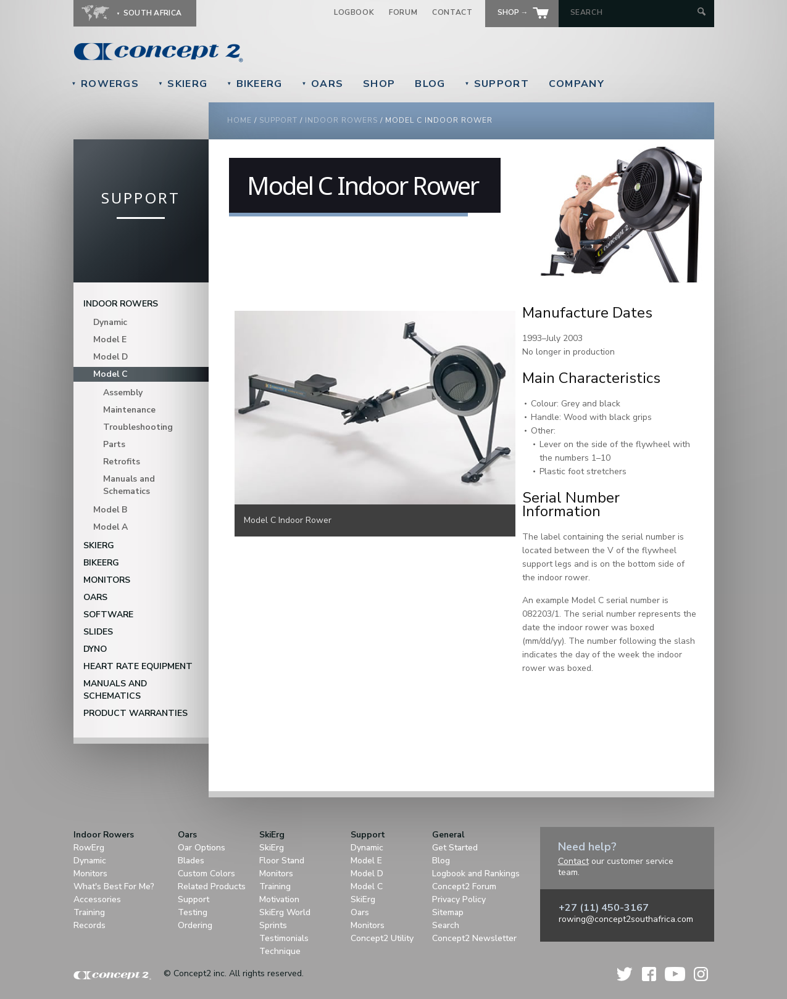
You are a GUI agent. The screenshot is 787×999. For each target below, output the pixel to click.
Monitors (106, 580)
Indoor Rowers (341, 120)
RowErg (88, 847)
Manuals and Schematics (129, 485)
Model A (110, 527)
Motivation (279, 899)
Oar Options (201, 847)
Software (108, 614)
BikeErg (254, 84)
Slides (98, 632)
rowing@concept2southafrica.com (626, 919)
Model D (110, 357)
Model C (110, 374)
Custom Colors (206, 873)
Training (89, 912)
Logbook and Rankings (476, 873)
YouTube (675, 974)
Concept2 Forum (464, 886)
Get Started (455, 847)
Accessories (97, 899)
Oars (323, 84)
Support (496, 84)
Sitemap (448, 912)
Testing (192, 912)
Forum (403, 12)
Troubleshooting (138, 427)
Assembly (123, 392)
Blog (430, 84)
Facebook (649, 974)
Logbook (354, 12)
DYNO (95, 649)
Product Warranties (135, 713)
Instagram (701, 974)
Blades (191, 860)
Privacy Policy (459, 899)
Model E (110, 339)
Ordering (195, 925)
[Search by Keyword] (632, 12)
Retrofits (121, 461)
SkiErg (182, 84)
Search (445, 925)
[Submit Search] (701, 12)
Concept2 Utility (382, 938)
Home (239, 120)
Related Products (212, 886)
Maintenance (129, 410)
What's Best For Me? (113, 886)
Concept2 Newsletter (474, 938)
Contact (452, 12)
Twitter (625, 974)
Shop (379, 84)
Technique (280, 951)
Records (89, 925)
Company (576, 84)
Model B (110, 510)
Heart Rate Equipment (138, 666)
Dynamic (110, 322)
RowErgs (105, 84)
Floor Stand (281, 860)
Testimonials (284, 938)
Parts (114, 444)
